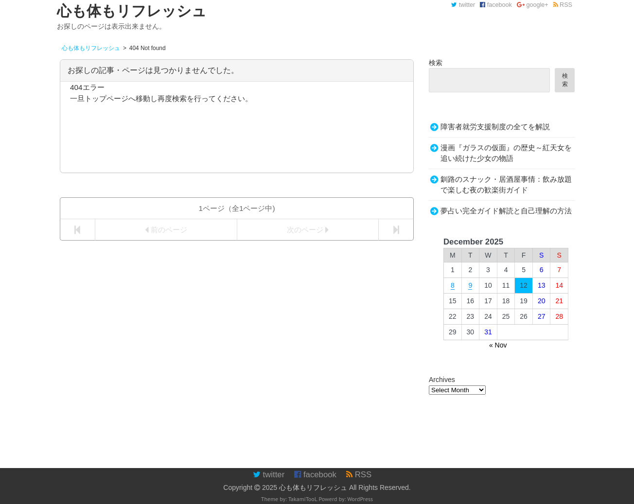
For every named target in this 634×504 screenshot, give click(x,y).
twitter (463, 4)
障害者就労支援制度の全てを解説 (495, 127)
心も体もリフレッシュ (313, 487)
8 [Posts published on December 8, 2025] (453, 285)
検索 (435, 63)
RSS (562, 4)
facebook (496, 4)
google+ (532, 4)
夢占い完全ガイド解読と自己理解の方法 (506, 211)
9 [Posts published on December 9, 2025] (470, 285)
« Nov (498, 345)
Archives (442, 379)
